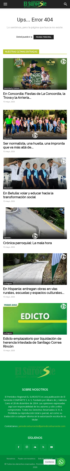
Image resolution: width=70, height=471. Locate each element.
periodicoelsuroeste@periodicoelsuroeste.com (42, 426)
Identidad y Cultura (11, 88)
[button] (5, 4)
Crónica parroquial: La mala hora (27, 243)
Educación (8, 138)
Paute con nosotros (26, 458)
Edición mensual (45, 458)
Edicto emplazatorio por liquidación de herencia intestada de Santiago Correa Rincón (32, 342)
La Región (8, 283)
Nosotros (11, 458)
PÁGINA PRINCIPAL (43, 37)
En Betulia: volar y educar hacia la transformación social (28, 195)
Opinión (7, 238)
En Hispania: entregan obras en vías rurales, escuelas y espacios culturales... (33, 291)
